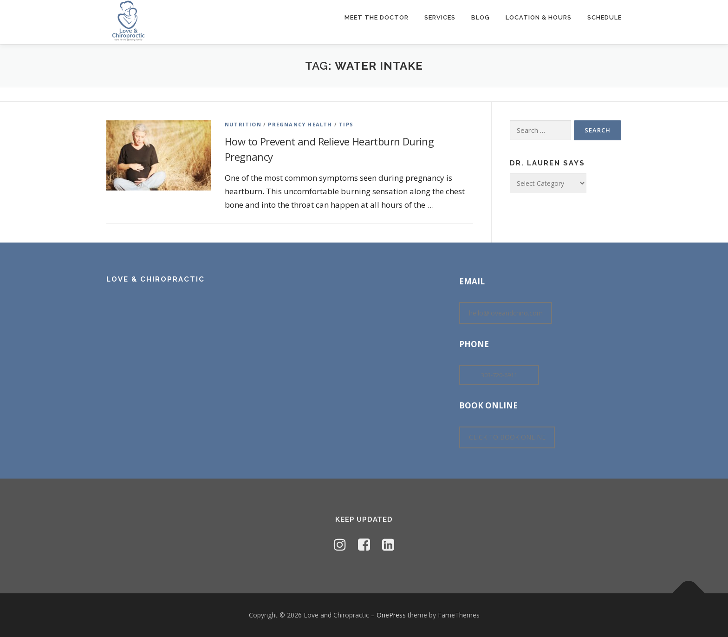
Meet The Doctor (376, 17)
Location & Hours (539, 17)
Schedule (604, 17)
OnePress (391, 615)
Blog (480, 17)
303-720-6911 (499, 375)
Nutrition (243, 124)
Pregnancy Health (300, 124)
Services (439, 17)
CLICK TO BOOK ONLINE (507, 437)
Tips (346, 124)
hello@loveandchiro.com (506, 313)
